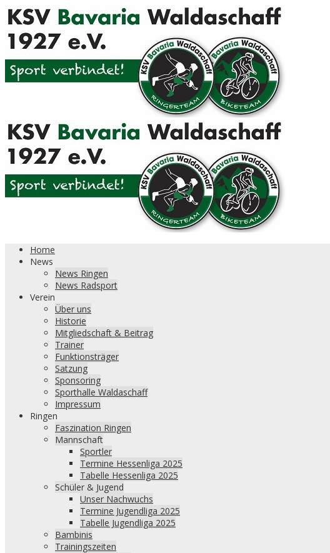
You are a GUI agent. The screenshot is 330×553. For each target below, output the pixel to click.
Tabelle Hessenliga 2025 (129, 475)
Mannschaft (79, 440)
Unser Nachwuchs (116, 499)
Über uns (73, 309)
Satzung (71, 368)
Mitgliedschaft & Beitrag (104, 333)
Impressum (78, 404)
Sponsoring (78, 380)
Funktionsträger (87, 356)
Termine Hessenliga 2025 (131, 463)
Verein (42, 297)
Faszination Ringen (93, 428)
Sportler (96, 451)
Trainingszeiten (85, 546)
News (41, 261)
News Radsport (86, 285)
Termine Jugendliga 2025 (130, 511)
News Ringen (81, 273)
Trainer (69, 345)
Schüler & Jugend (89, 487)
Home (42, 250)
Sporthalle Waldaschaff (101, 392)
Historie (70, 321)
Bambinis (73, 535)
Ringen (44, 416)
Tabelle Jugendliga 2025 (128, 523)
